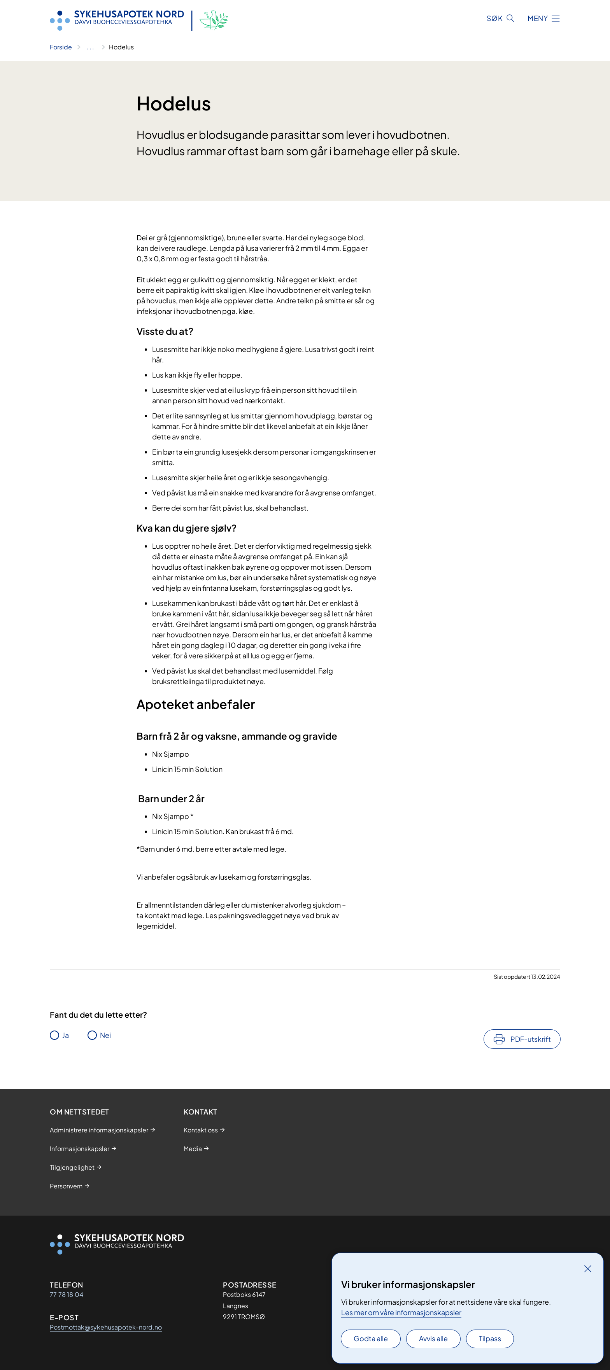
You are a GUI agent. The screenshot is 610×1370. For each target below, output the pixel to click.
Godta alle (371, 1338)
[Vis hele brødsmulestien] (90, 47)
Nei (105, 1035)
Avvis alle (433, 1338)
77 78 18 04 (66, 1294)
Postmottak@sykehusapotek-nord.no (106, 1327)
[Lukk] (588, 1268)
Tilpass (490, 1338)
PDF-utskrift (530, 1038)
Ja (65, 1035)
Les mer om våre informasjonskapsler (401, 1312)
